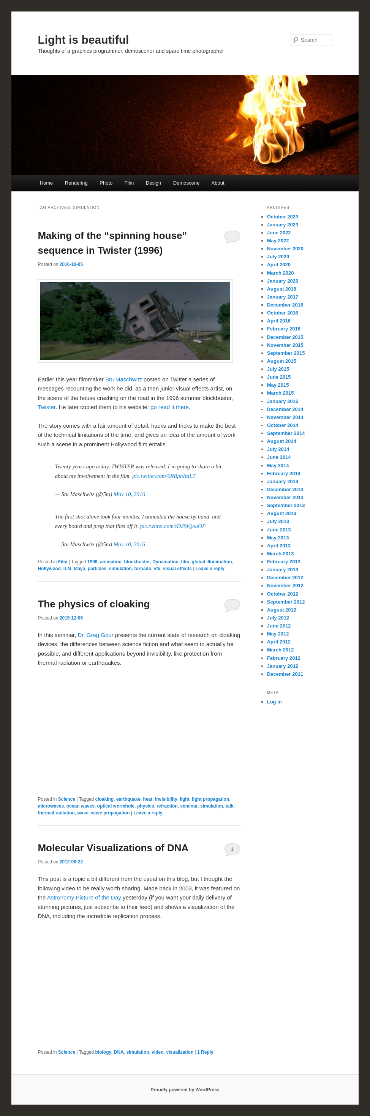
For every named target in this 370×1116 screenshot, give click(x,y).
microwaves (51, 806)
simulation (120, 568)
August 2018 (281, 289)
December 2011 (285, 674)
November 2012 (285, 585)
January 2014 (282, 481)
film (185, 561)
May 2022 (278, 240)
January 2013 (282, 569)
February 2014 (283, 473)
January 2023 (282, 225)
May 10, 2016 (129, 494)
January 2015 (282, 401)
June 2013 (279, 530)
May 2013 (278, 538)
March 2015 (280, 393)
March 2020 (280, 273)
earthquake (128, 799)
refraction (167, 806)
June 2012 (279, 626)
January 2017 (282, 297)
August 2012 (281, 610)
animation (111, 561)
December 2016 (285, 305)
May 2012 (278, 634)
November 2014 (285, 417)
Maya (79, 568)
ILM (67, 568)
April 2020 (279, 264)
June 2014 (279, 457)
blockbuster (137, 561)
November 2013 (285, 497)
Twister (46, 407)
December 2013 (285, 489)
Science (66, 799)
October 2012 (282, 594)
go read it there (169, 407)
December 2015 (285, 337)
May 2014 (278, 465)
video (157, 1052)
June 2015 (279, 377)
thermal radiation (56, 813)
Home (46, 183)
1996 (92, 561)
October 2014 (282, 425)
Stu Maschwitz (123, 379)
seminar (189, 806)
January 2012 (282, 666)
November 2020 (285, 248)
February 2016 (283, 329)
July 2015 (278, 369)
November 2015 (285, 345)
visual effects (177, 568)
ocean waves (80, 806)
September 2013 (286, 505)
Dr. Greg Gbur (96, 635)
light (184, 799)
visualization (179, 1052)
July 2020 (278, 256)
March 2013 (280, 553)
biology (103, 1052)
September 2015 (286, 353)
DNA (119, 1052)
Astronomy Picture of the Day (84, 897)
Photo (106, 183)
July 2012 (278, 618)
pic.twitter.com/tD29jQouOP (173, 526)
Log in (274, 702)
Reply (205, 1052)
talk (230, 806)
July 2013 (278, 521)
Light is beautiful (83, 39)
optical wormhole (116, 806)
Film (129, 183)
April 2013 (279, 546)
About (218, 183)
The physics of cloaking (94, 604)
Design (153, 183)
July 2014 (278, 449)
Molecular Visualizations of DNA (113, 848)
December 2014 (285, 409)
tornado (143, 568)
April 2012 (279, 642)
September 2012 (286, 602)
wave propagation (110, 813)
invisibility (166, 799)
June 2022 (279, 233)
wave (82, 813)
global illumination (212, 561)
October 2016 (282, 313)
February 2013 (283, 561)
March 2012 (280, 650)
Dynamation (165, 561)
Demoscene (186, 183)
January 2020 (282, 281)
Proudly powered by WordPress (184, 1089)
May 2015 (278, 385)
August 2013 (281, 513)
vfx (157, 568)
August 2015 (281, 361)
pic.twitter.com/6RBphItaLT (163, 476)
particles (97, 568)
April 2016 (279, 321)
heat (148, 799)
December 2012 (285, 577)
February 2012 (283, 658)
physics (145, 806)
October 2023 (282, 217)
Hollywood (49, 568)
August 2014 (281, 441)
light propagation (210, 799)
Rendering (76, 183)
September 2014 (286, 433)
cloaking (104, 799)
